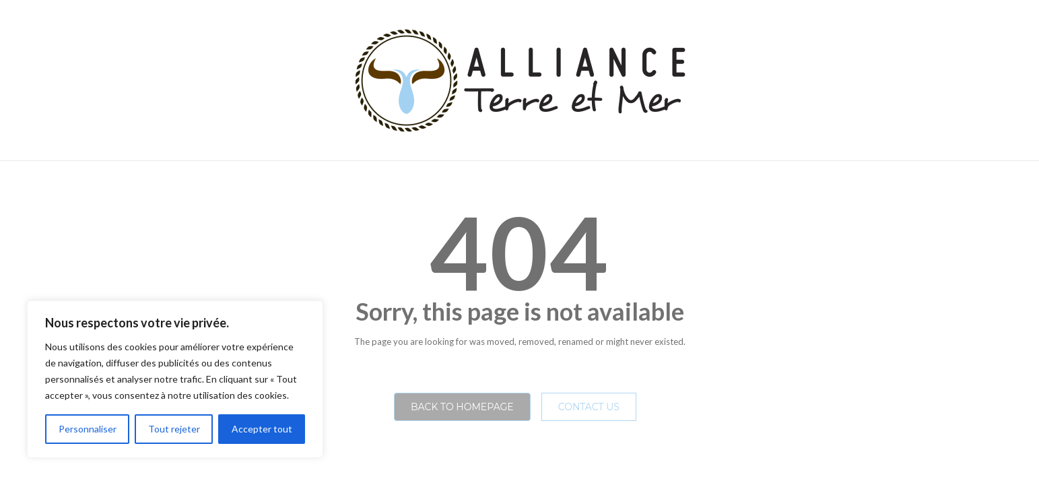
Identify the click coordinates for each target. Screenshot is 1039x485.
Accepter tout (262, 428)
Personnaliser (87, 428)
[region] (175, 379)
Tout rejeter (174, 428)
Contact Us (588, 407)
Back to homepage (462, 407)
